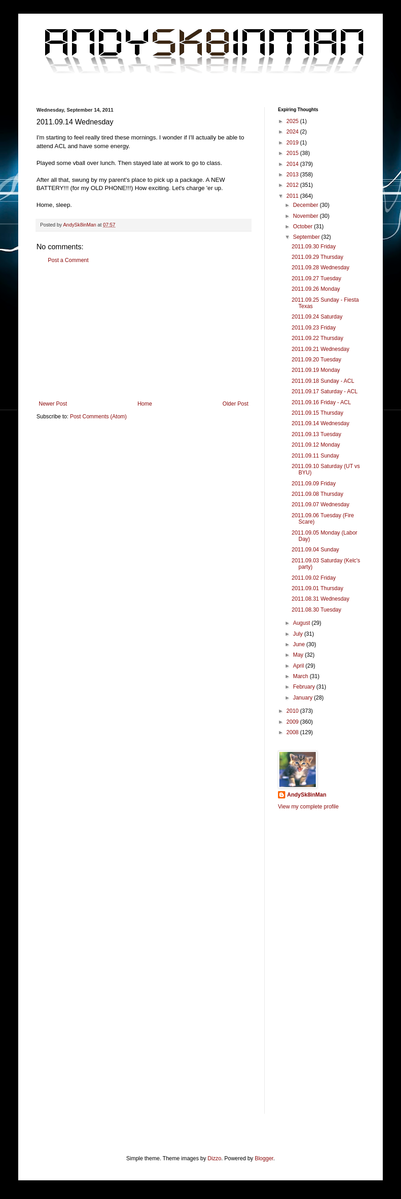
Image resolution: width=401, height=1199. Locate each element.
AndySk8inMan (306, 795)
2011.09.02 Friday (314, 578)
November (306, 216)
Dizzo (214, 1158)
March (301, 676)
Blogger (264, 1158)
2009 (293, 722)
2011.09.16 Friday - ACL (321, 402)
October (303, 226)
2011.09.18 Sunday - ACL (323, 381)
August (302, 623)
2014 (293, 164)
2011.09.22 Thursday (317, 338)
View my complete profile (308, 806)
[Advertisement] (143, 332)
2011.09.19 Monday (316, 370)
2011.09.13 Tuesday (316, 434)
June (299, 644)
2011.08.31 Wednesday (321, 599)
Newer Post (53, 404)
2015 (293, 153)
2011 (293, 196)
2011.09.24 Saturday (317, 317)
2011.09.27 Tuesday (316, 278)
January (303, 698)
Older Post (235, 404)
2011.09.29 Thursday (317, 257)
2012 (293, 185)
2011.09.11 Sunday (315, 456)
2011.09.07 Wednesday (321, 504)
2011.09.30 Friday (314, 246)
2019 (293, 142)
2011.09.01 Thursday (317, 588)
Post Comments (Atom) (98, 416)
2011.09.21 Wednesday (321, 349)
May (299, 655)
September (307, 237)
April (299, 666)
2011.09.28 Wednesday (321, 267)
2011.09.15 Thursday (317, 413)
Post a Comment (68, 260)
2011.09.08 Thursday (317, 494)
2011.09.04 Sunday (315, 549)
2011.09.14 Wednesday (321, 423)
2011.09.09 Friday (314, 483)
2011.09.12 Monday (316, 445)
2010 (293, 711)
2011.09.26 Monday (316, 289)
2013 (293, 174)
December (306, 205)
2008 (293, 732)
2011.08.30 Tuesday (316, 610)
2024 (293, 132)
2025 (293, 121)
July (298, 634)
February (304, 687)
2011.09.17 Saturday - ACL (325, 391)
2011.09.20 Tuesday (316, 359)
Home (145, 404)
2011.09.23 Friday (314, 327)
